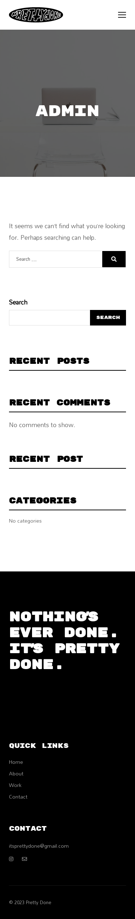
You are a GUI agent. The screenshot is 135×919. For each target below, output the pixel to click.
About (16, 773)
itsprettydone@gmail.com (39, 846)
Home (16, 762)
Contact (18, 796)
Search (18, 302)
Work (15, 785)
